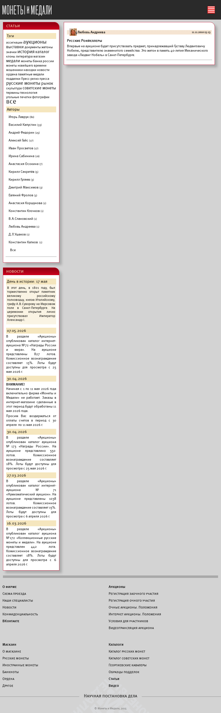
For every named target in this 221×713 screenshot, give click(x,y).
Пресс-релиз (30, 79)
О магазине (11, 651)
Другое (7, 686)
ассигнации (14, 43)
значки (11, 52)
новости (43, 70)
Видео (114, 686)
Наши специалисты (17, 600)
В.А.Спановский (23, 219)
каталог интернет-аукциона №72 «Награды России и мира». (31, 345)
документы (33, 47)
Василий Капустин (25, 125)
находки (30, 70)
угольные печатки (18, 97)
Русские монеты (15, 658)
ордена (11, 74)
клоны (10, 56)
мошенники (14, 70)
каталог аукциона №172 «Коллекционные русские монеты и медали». (31, 537)
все (11, 101)
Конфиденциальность (20, 614)
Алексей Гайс (21, 140)
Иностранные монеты (20, 665)
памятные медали (31, 74)
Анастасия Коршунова (27, 203)
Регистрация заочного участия (133, 594)
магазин (39, 56)
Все (13, 250)
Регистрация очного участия (132, 600)
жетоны (47, 47)
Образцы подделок (124, 672)
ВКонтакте (10, 621)
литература (24, 56)
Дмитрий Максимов (26, 187)
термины (12, 93)
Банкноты (10, 672)
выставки (15, 47)
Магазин (9, 644)
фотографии (40, 97)
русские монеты (23, 83)
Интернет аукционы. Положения (135, 614)
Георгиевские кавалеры (128, 665)
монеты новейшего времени (26, 66)
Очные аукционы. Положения (133, 607)
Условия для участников (128, 621)
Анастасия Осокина (26, 164)
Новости (9, 607)
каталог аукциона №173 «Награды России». (31, 444)
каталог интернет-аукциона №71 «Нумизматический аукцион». (31, 489)
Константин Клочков (26, 211)
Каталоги (116, 644)
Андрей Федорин (24, 132)
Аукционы (117, 587)
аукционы (35, 42)
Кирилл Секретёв (24, 172)
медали (13, 61)
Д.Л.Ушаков (19, 234)
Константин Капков (25, 242)
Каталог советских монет (129, 658)
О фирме (9, 587)
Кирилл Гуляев (21, 179)
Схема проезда (14, 594)
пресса (44, 79)
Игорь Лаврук (21, 117)
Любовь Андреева (24, 226)
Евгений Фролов (23, 195)
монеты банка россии (37, 61)
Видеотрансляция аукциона (131, 628)
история (26, 51)
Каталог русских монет (127, 651)
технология (28, 93)
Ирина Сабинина (24, 156)
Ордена (8, 679)
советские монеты (39, 88)
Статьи (114, 679)
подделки (13, 79)
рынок (47, 83)
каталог (42, 52)
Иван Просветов (24, 148)
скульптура (14, 88)
